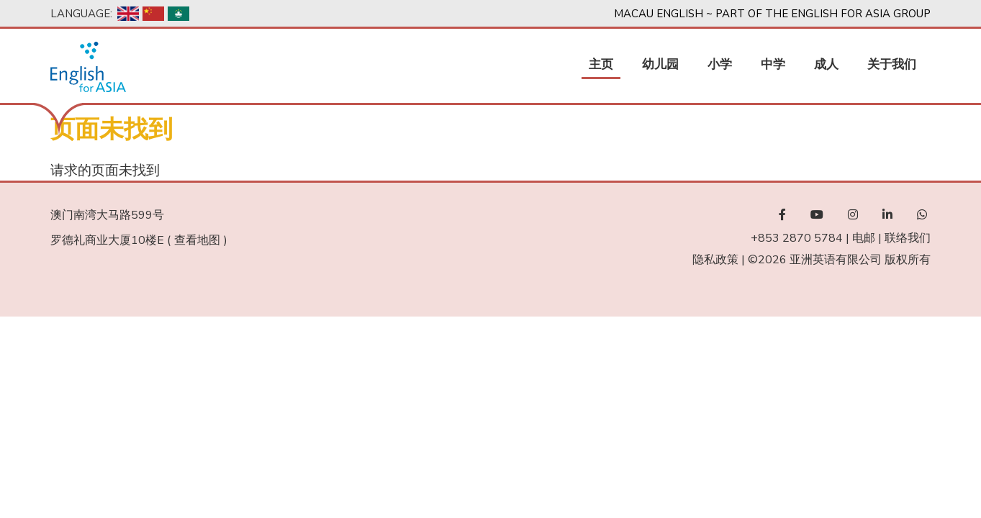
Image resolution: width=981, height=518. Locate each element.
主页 (601, 64)
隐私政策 (715, 260)
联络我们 (908, 238)
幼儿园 (660, 64)
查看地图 (197, 240)
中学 (773, 64)
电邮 (863, 238)
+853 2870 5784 (797, 238)
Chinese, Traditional (178, 13)
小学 (720, 64)
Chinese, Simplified (153, 13)
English (128, 13)
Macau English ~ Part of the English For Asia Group (772, 13)
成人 (826, 64)
